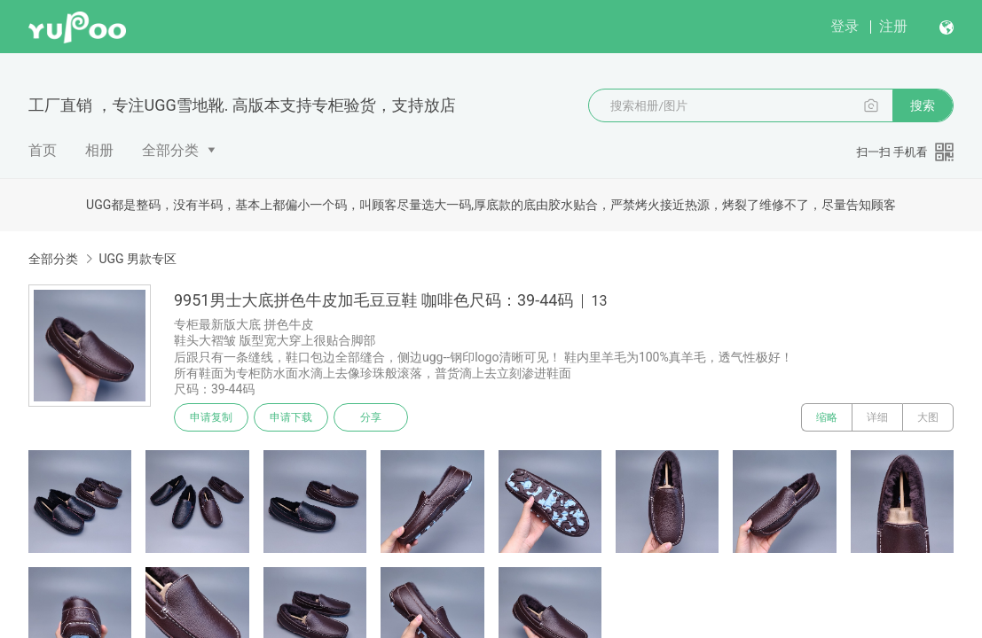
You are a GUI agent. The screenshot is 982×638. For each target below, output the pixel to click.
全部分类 (170, 150)
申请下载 (291, 417)
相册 (99, 150)
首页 (42, 150)
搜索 (922, 105)
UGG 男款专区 (137, 259)
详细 (877, 417)
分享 (370, 417)
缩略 (826, 417)
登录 (844, 26)
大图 (928, 417)
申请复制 (211, 417)
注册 (893, 26)
